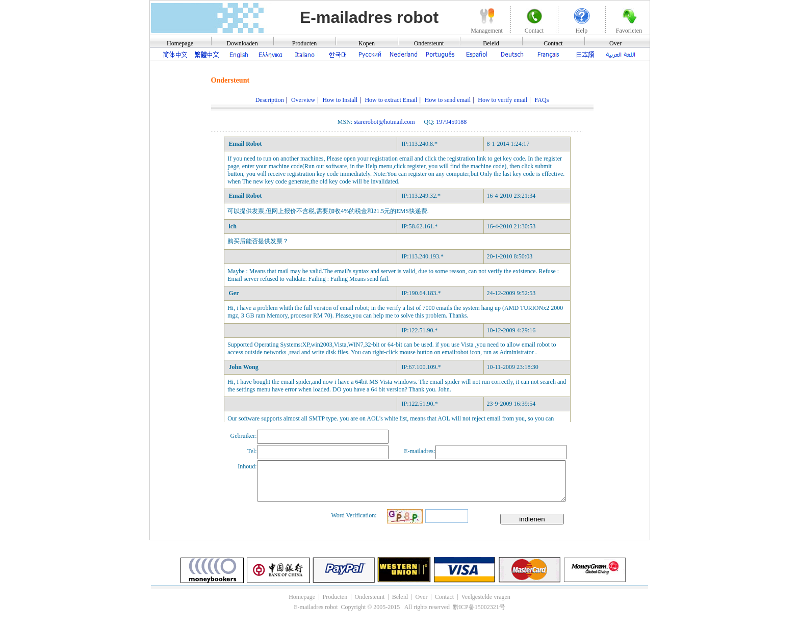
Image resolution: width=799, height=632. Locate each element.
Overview (303, 99)
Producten (304, 43)
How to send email (448, 99)
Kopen (366, 43)
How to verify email (502, 99)
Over (615, 43)
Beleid (491, 43)
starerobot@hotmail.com (384, 121)
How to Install (340, 99)
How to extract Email (391, 99)
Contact (553, 43)
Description (269, 99)
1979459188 (451, 121)
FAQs (542, 99)
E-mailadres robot (369, 17)
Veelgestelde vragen (485, 596)
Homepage (180, 43)
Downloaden (241, 43)
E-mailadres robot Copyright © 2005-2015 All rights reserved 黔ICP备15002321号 (399, 607)
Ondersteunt (429, 43)
